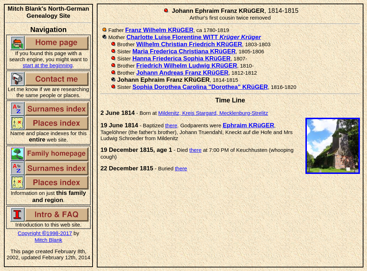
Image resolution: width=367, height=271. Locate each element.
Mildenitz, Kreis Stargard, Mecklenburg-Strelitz (213, 113)
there (171, 125)
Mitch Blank (48, 240)
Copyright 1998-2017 (45, 233)
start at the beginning (48, 65)
